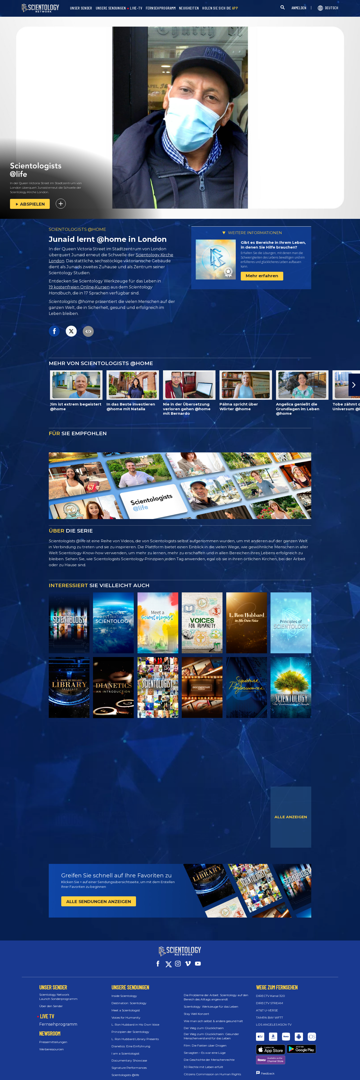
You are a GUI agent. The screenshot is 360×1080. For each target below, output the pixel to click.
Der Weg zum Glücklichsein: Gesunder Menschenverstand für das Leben (211, 1032)
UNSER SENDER (81, 8)
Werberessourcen (51, 1045)
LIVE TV (47, 1011)
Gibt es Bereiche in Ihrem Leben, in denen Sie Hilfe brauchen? (273, 245)
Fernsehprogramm (58, 1019)
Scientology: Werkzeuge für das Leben (211, 1002)
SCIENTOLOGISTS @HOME (77, 229)
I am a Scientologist (126, 1049)
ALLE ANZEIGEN (290, 816)
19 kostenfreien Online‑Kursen (79, 287)
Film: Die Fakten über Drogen (205, 1041)
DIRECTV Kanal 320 (270, 991)
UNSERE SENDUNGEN (111, 8)
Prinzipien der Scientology (130, 1027)
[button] (354, 385)
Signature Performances (129, 1063)
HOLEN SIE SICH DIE (220, 8)
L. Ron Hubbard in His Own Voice (135, 1020)
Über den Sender (51, 1001)
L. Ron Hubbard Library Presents (135, 1034)
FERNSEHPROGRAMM (161, 8)
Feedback (267, 1050)
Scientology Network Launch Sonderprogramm (58, 992)
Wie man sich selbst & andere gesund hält (213, 1016)
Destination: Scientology (129, 998)
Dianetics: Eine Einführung (131, 1042)
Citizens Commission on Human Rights (212, 1070)
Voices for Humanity (126, 1013)
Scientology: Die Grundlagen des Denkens (141, 1078)
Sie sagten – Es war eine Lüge (205, 1048)
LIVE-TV (136, 8)
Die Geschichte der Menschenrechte (209, 1055)
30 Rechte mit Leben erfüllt (203, 1062)
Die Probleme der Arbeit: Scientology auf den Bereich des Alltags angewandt (216, 993)
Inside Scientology (124, 991)
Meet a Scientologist (126, 1006)
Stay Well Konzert (196, 1009)
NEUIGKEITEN (189, 8)
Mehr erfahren (262, 275)
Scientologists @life (125, 1070)
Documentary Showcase (129, 1056)
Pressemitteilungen (53, 1037)
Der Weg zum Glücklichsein (204, 1023)
